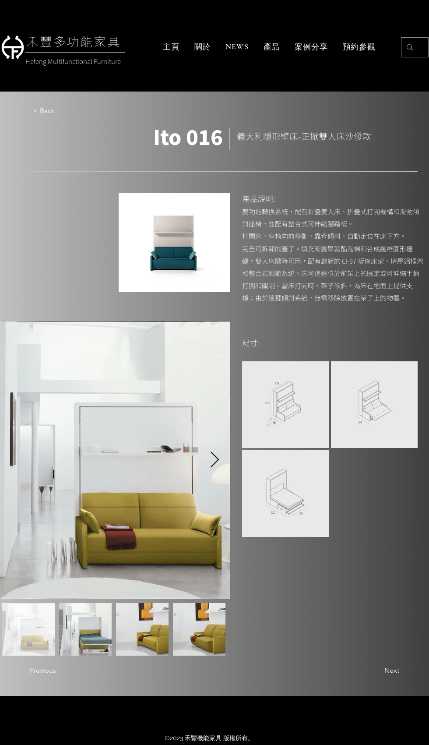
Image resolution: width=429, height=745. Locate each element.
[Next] (377, 671)
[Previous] (59, 671)
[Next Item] (215, 460)
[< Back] (62, 111)
